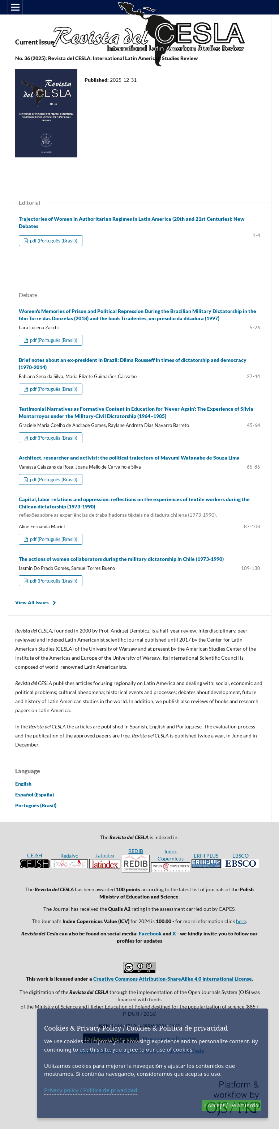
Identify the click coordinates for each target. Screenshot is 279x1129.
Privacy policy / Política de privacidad (90, 1090)
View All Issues (32, 602)
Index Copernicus (170, 860)
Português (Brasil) (35, 805)
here (241, 921)
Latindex (105, 855)
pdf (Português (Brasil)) (53, 241)
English (23, 784)
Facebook (150, 933)
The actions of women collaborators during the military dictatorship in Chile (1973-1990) (121, 559)
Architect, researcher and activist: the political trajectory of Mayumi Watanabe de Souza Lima (129, 457)
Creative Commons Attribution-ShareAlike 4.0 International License (172, 979)
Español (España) (34, 794)
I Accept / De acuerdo (231, 1105)
